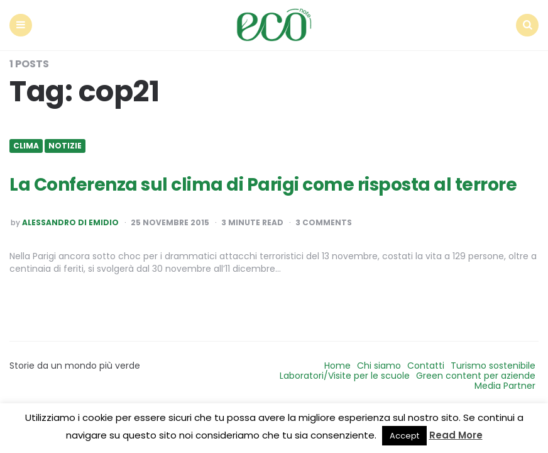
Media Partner (504, 385)
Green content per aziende (475, 375)
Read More (456, 435)
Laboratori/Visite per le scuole (345, 375)
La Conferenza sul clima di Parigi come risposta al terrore (263, 184)
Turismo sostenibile (493, 365)
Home (337, 365)
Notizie (65, 146)
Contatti (425, 365)
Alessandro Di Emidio (70, 222)
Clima (26, 146)
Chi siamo (379, 365)
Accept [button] (404, 436)
